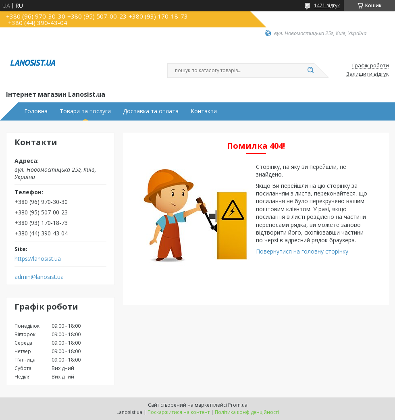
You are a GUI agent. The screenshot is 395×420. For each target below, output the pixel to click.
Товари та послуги (85, 111)
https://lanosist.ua (38, 258)
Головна (36, 111)
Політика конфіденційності (247, 412)
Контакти (204, 111)
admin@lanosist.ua (39, 277)
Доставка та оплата (151, 111)
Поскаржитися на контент (179, 412)
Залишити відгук (367, 74)
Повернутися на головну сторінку (302, 251)
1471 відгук (327, 5)
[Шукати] (310, 70)
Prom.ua (237, 404)
